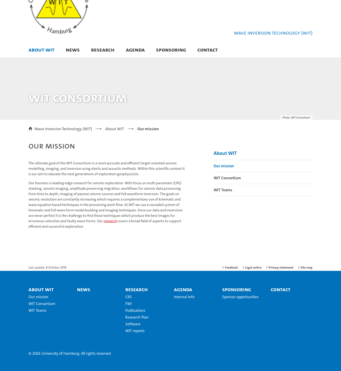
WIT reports (135, 330)
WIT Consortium (227, 177)
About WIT (41, 49)
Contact (207, 49)
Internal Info (184, 296)
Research (102, 49)
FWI (128, 303)
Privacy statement (281, 267)
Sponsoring (171, 49)
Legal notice (253, 267)
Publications (135, 310)
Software (132, 323)
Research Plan (137, 317)
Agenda (135, 49)
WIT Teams (223, 189)
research (110, 221)
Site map (307, 267)
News (73, 49)
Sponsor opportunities (240, 296)
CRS (128, 296)
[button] (305, 50)
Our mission (224, 165)
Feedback (231, 267)
